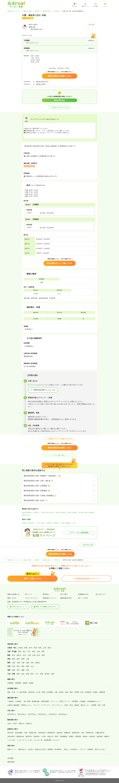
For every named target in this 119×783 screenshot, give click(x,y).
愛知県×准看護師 (72, 512)
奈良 (32, 662)
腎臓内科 (67, 733)
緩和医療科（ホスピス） (52, 740)
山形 (44, 648)
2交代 (74, 523)
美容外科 (10, 733)
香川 (18, 670)
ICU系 (38, 692)
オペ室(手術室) (22, 692)
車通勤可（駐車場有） (28, 523)
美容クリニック (65, 701)
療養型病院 (35, 701)
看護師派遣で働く (66, 598)
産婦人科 (50, 736)
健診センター (85, 705)
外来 (13, 692)
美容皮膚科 (19, 733)
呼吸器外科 (89, 733)
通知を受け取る (59, 100)
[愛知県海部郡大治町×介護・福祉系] (59, 480)
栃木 (38, 655)
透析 (43, 692)
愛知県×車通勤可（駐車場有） (31, 512)
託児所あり (74, 749)
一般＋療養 (26, 701)
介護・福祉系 (41, 523)
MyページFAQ (83, 598)
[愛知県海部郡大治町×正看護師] (59, 485)
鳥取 (22, 666)
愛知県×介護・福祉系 (47, 512)
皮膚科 (71, 736)
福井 (33, 651)
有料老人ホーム (26, 705)
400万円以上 (22, 714)
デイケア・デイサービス (41, 705)
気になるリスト (101, 594)
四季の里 (57, 11)
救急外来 (32, 692)
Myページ (28, 594)
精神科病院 (45, 701)
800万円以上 (63, 714)
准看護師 (56, 523)
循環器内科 (51, 733)
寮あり (66, 749)
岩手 (30, 648)
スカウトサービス (31, 598)
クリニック (54, 701)
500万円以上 (32, 714)
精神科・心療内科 (89, 736)
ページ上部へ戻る (59, 455)
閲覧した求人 (11, 598)
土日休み (31, 749)
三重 (27, 659)
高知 (27, 670)
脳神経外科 (20, 736)
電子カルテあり (100, 749)
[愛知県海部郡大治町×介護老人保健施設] (59, 495)
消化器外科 (11, 736)
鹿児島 (47, 674)
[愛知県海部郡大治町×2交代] (59, 500)
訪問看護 (50, 692)
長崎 (27, 674)
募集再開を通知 (87, 545)
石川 (29, 651)
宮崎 (41, 674)
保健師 (25, 683)
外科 (82, 733)
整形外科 (29, 736)
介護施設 (83, 701)
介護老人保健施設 (65, 523)
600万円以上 (42, 714)
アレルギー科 (37, 740)
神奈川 (19, 655)
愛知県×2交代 (26, 515)
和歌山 (38, 662)
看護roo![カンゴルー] (13, 11)
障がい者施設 (74, 705)
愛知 (13, 659)
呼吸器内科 (32, 733)
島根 (27, 666)
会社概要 (10, 758)
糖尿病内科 (76, 733)
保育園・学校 (78, 692)
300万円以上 (11, 714)
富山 (24, 651)
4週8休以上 (22, 749)
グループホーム (57, 705)
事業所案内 (11, 762)
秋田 (39, 648)
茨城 (33, 655)
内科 (25, 733)
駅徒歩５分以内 (40, 749)
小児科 (43, 736)
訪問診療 (88, 692)
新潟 (19, 651)
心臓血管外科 (99, 733)
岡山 (18, 666)
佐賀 (22, 674)
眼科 (56, 736)
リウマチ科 (11, 740)
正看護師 (49, 523)
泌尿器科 (78, 736)
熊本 (32, 674)
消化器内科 (42, 733)
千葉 (29, 655)
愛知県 (37, 11)
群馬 (43, 655)
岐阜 (18, 659)
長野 (43, 651)
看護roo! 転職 (27, 11)
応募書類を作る (83, 594)
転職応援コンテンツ (49, 598)
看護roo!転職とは (13, 594)
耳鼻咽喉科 (63, 736)
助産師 (31, 683)
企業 (103, 705)
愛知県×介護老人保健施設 (86, 512)
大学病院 (18, 701)
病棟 (8, 692)
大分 (36, 674)
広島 (13, 666)
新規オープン (11, 749)
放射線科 (100, 736)
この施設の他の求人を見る (59, 107)
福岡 (18, 674)
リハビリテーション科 (24, 740)
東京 (13, 655)
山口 (32, 666)
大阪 (13, 662)
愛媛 (22, 670)
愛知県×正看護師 (61, 512)
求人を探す (64, 594)
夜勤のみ (29, 723)
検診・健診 (69, 692)
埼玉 (24, 655)
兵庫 (22, 662)
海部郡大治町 (47, 11)
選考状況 (46, 594)
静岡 (22, 659)
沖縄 (52, 674)
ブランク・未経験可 (86, 749)
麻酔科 (106, 736)
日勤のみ (21, 723)
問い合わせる (33, 385)
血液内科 (60, 733)
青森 (25, 648)
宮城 (35, 648)
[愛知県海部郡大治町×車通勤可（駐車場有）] (59, 475)
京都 (18, 662)
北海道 (20, 648)
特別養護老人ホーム (94, 701)
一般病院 (10, 701)
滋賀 (27, 662)
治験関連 (102, 692)
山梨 (38, 651)
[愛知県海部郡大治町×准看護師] (59, 490)
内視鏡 (95, 692)
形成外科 (37, 736)
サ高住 (66, 705)
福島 (49, 648)
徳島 (13, 670)
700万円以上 (53, 714)
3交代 (15, 723)
